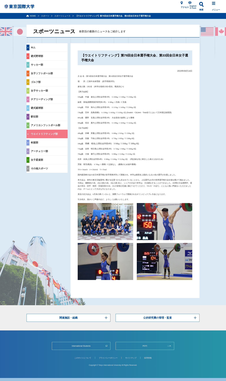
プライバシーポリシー (108, 358)
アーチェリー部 (39, 151)
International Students (81, 346)
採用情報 (148, 358)
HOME (33, 16)
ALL (33, 47)
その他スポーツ (39, 168)
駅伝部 (34, 116)
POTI (144, 346)
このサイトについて (82, 358)
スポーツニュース (62, 16)
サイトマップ (130, 358)
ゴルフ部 (36, 82)
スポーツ (45, 16)
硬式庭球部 (37, 108)
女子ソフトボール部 (42, 73)
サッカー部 (37, 64)
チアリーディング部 (42, 99)
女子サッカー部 (39, 90)
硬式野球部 (37, 56)
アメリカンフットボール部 (45, 125)
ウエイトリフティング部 (44, 134)
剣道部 (34, 142)
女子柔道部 (37, 160)
